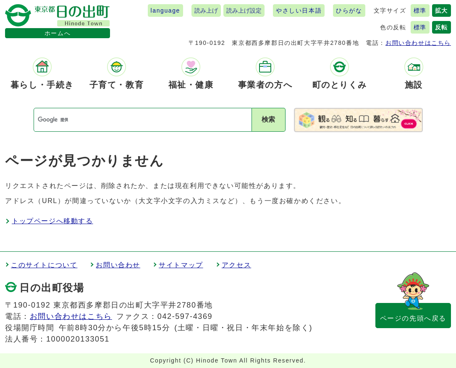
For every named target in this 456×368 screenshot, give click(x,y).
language (165, 10)
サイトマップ (181, 265)
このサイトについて (44, 265)
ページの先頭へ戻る (413, 318)
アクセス (236, 265)
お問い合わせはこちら (418, 42)
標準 (420, 10)
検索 (268, 119)
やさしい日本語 (299, 10)
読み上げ (206, 10)
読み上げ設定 (244, 10)
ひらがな (349, 10)
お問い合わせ (118, 265)
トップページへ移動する (52, 220)
